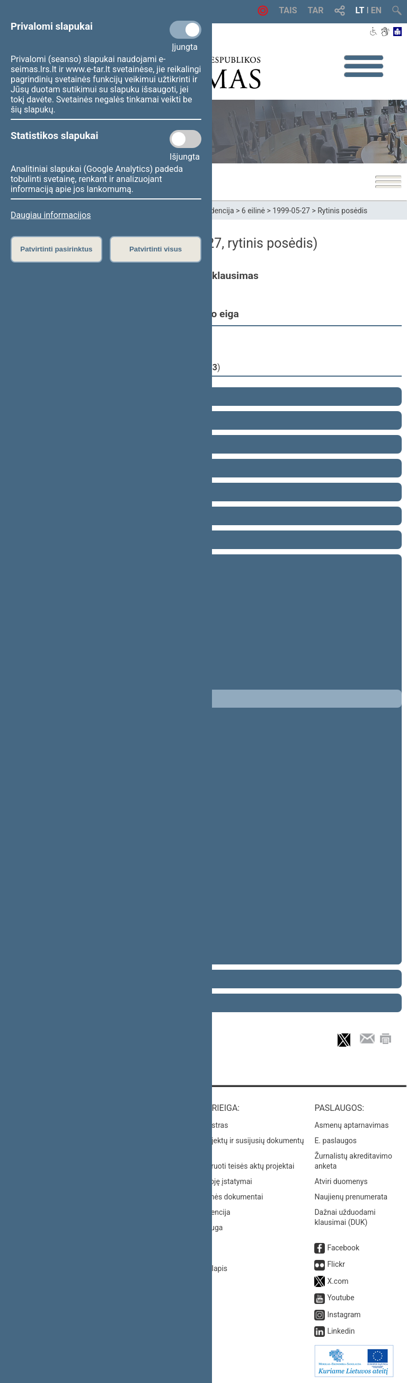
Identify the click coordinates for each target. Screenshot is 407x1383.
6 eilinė (253, 210)
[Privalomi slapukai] (185, 30)
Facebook (343, 1247)
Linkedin (341, 1331)
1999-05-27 (291, 210)
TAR (316, 10)
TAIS (288, 10)
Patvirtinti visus (155, 249)
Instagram (343, 1314)
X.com (337, 1281)
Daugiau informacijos (51, 215)
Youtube (340, 1297)
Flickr (336, 1264)
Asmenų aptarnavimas (351, 1125)
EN (376, 10)
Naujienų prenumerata (350, 1197)
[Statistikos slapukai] (185, 139)
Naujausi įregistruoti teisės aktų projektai (227, 1166)
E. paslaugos (335, 1140)
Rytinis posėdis (342, 210)
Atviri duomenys (340, 1181)
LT (360, 10)
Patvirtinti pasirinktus (56, 249)
